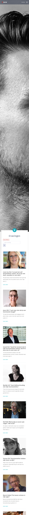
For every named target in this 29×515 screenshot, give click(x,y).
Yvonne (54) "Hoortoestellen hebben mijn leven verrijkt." (14, 459)
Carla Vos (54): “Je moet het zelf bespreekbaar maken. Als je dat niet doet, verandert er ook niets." (14, 273)
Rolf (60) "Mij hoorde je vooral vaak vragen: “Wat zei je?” (13, 422)
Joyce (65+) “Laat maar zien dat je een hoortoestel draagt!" (14, 311)
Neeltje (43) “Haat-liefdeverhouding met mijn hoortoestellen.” (14, 386)
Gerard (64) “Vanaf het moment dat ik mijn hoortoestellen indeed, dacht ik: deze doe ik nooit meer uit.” (14, 348)
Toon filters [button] (6, 239)
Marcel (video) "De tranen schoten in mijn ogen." (14, 496)
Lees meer (5, 284)
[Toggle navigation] (24, 2)
